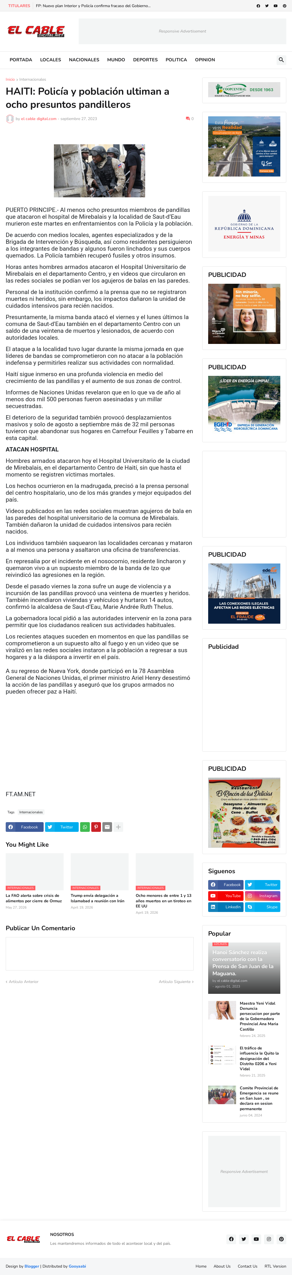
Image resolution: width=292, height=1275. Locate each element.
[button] (281, 60)
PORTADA (21, 60)
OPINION (205, 60)
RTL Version (275, 1266)
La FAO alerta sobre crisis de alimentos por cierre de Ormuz (34, 898)
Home (201, 1266)
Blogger (32, 1266)
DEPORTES (145, 60)
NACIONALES (84, 60)
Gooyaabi (77, 1266)
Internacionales (32, 80)
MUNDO (116, 60)
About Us (222, 1266)
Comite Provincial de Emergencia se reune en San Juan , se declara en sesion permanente (259, 1099)
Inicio (10, 80)
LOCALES (50, 60)
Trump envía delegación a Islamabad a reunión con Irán (97, 898)
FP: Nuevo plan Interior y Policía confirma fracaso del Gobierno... (93, 6)
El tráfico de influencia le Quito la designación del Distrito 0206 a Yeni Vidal (259, 1059)
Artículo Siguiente (174, 981)
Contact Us (247, 1266)
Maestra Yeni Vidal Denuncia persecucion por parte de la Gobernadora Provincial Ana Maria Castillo (260, 1016)
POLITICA (176, 60)
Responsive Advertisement (182, 31)
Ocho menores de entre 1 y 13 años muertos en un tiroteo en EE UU (163, 901)
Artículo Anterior (23, 981)
